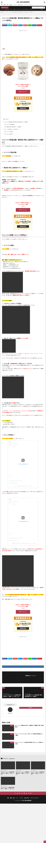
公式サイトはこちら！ (23, 91)
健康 (4, 4)
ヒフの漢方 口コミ (31, 9)
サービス (15, 4)
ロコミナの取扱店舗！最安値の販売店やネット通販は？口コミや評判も (21, 12)
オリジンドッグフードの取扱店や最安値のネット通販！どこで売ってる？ (37, 773)
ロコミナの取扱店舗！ (9, 124)
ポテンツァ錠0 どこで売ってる (15, 9)
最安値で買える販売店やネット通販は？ (13, 127)
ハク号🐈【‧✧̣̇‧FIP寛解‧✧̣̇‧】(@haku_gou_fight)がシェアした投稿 (23, 543)
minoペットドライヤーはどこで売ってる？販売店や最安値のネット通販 (29, 734)
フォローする (30, 677)
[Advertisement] (23, 39)
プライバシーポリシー (28, 4)
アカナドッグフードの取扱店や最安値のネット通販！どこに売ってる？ (7, 788)
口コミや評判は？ (8, 134)
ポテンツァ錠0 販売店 (5, 9)
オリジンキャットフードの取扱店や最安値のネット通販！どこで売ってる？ (22, 773)
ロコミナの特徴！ (8, 132)
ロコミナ (15, 23)
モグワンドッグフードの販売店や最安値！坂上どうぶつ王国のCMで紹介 (29, 743)
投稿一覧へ (30, 707)
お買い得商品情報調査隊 (23, 2)
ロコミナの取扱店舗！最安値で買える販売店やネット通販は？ (15, 122)
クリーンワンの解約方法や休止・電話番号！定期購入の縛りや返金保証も (29, 726)
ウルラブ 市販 (24, 9)
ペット (11, 4)
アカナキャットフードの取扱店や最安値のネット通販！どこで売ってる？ (7, 773)
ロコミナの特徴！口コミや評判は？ (10, 129)
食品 (7, 4)
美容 (2, 4)
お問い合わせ (20, 4)
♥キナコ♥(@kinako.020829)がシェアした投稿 (23, 485)
